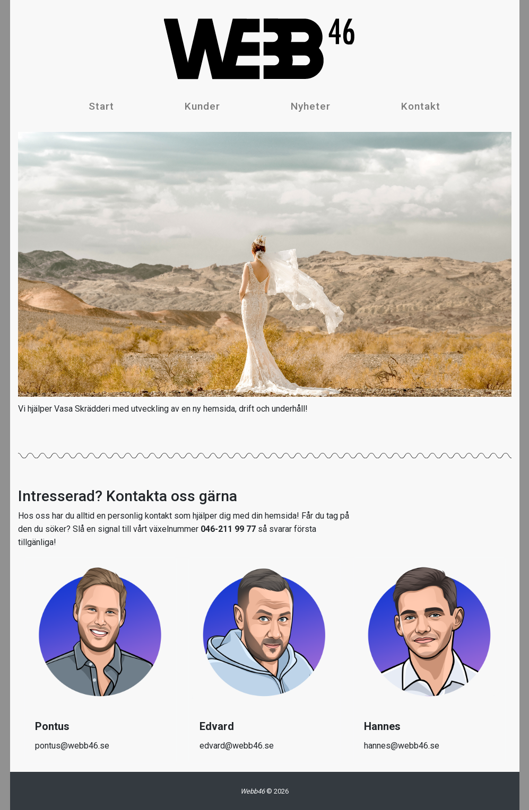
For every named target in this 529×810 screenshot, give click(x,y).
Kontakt (420, 106)
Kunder (202, 106)
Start (101, 106)
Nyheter (311, 106)
